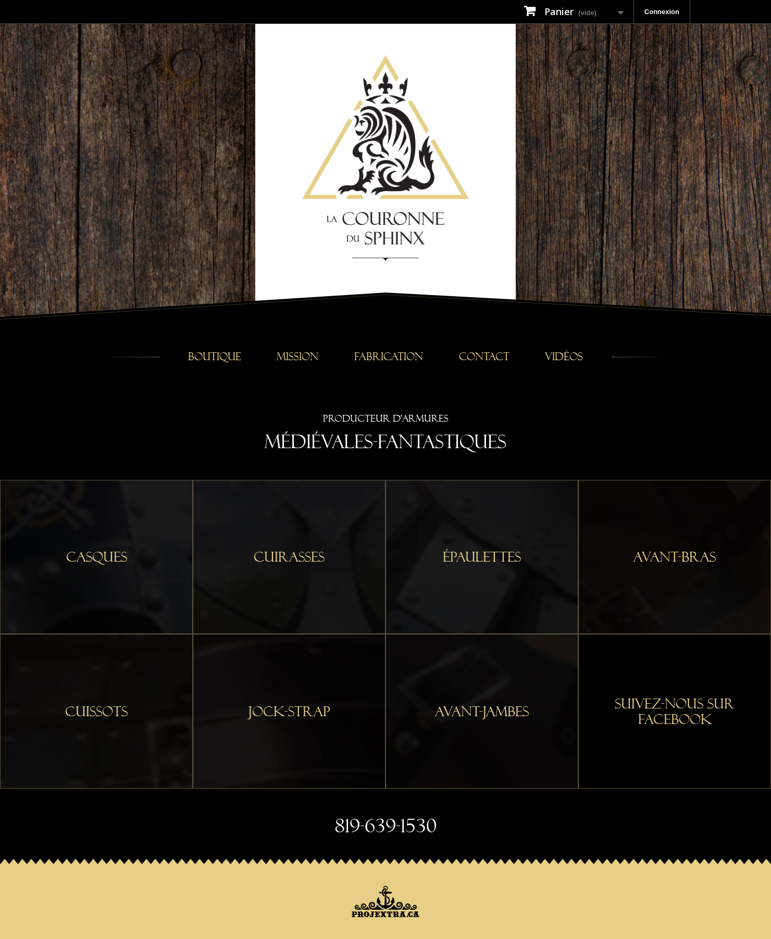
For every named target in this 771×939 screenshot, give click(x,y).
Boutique (214, 357)
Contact (484, 357)
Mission (297, 357)
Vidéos (564, 357)
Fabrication (388, 357)
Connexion (661, 12)
